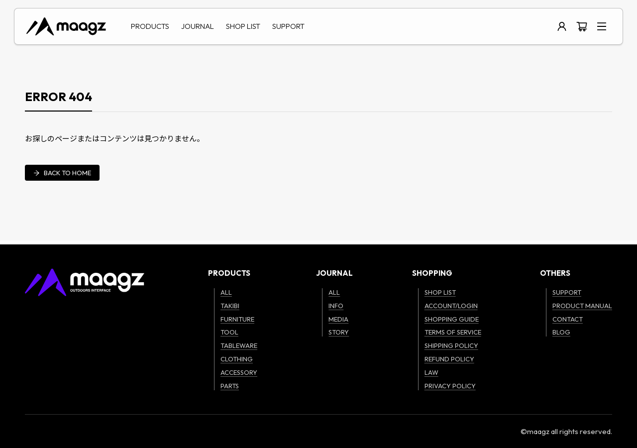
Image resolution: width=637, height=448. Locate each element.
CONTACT (567, 319)
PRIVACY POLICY (450, 386)
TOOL (229, 332)
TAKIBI (229, 306)
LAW (431, 372)
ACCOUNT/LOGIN (451, 306)
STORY (338, 332)
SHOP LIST (243, 26)
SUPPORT (288, 26)
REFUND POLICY (449, 359)
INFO (335, 306)
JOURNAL (197, 26)
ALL (226, 292)
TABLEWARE (238, 345)
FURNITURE (237, 319)
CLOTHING (236, 359)
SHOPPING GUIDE (452, 319)
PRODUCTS (150, 26)
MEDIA (338, 319)
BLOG (561, 332)
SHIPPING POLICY (451, 345)
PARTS (229, 386)
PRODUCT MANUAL (582, 306)
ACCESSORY (238, 372)
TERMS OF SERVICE (453, 332)
